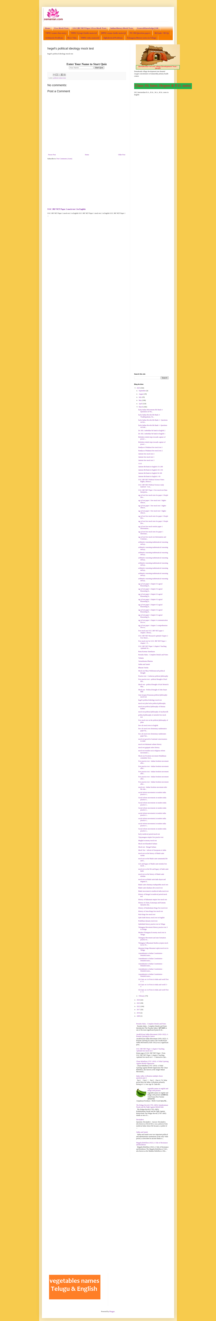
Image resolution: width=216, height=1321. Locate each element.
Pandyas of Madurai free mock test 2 (150, 451)
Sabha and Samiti (144, 664)
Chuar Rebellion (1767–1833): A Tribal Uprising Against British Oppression (152, 1062)
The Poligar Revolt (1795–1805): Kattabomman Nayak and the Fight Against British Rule (152, 1106)
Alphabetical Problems (113, 38)
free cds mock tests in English (148, 725)
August (141, 394)
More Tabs (72, 38)
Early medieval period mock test (149, 834)
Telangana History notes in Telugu (141, 38)
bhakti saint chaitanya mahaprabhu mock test (153, 885)
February (142, 996)
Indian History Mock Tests (121, 28)
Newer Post (52, 155)
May (140, 400)
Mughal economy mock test (147, 841)
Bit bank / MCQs (162, 33)
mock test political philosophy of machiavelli (153, 712)
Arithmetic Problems (54, 38)
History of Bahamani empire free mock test (152, 900)
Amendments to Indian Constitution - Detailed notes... (150, 954)
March (141, 407)
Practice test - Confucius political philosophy (153, 676)
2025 (139, 388)
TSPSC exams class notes (56, 33)
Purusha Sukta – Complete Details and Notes (153, 655)
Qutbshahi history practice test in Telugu (151, 924)
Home (47, 28)
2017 (139, 1010)
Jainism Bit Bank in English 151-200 (150, 467)
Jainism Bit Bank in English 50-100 (150, 473)
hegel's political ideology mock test (150, 700)
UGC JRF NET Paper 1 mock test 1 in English (66, 209)
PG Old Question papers (140, 33)
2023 (139, 1003)
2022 (139, 1006)
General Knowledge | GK (147, 28)
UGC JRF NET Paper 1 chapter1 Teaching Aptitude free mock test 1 (150, 1050)
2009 (139, 1016)
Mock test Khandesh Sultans (147, 844)
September (142, 391)
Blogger (112, 1311)
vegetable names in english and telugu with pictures (158, 1089)
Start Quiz (99, 68)
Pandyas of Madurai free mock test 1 (150, 447)
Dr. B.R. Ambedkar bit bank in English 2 (151, 431)
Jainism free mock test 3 (146, 460)
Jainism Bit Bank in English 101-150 (150, 470)
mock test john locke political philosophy (152, 703)
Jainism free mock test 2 (146, 454)
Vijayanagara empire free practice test (150, 837)
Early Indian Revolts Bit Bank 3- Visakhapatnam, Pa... (149, 416)
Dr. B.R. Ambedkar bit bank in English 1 (151, 434)
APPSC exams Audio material (113, 33)
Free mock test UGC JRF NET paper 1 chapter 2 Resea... (151, 632)
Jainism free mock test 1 (146, 457)
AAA (140, 463)
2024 (139, 1000)
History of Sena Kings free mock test (150, 911)
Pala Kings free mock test (146, 914)
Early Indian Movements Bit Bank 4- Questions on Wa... (150, 411)
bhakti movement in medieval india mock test (153, 891)
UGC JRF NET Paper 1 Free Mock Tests (89, 28)
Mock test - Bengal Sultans (147, 847)
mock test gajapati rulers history (149, 747)
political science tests (59, 78)
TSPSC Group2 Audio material (84, 33)
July (140, 397)
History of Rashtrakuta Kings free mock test (153, 908)
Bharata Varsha (143, 668)
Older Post (121, 155)
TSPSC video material (90, 38)
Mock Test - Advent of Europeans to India (152, 850)
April (141, 404)
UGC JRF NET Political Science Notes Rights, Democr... (151, 481)
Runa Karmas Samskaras (146, 652)
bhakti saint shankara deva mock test (150, 888)
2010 (139, 1013)
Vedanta (141, 658)
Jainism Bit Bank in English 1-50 (149, 476)
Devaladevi (140, 1120)
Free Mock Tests (61, 28)
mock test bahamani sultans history (150, 744)
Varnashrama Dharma (145, 661)
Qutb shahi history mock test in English (151, 918)
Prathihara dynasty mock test (147, 921)
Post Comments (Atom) (64, 159)
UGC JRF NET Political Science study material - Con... (151, 486)
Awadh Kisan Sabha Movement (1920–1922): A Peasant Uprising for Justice (152, 1035)
